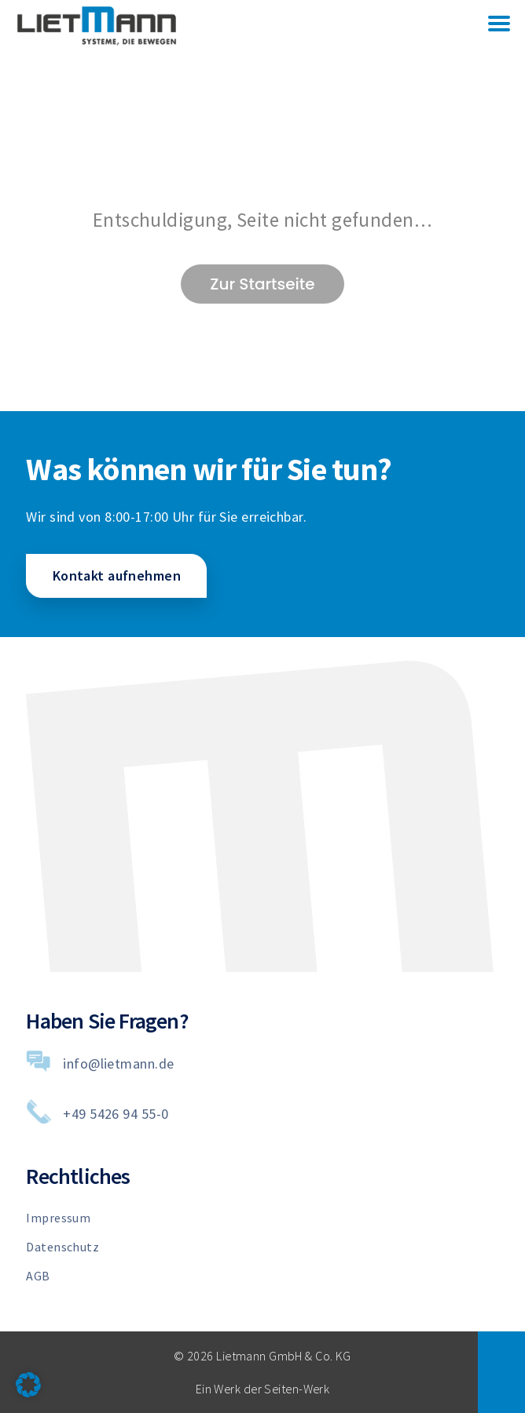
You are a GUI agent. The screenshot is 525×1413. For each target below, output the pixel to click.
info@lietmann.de (118, 1063)
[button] (28, 1385)
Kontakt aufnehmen (117, 575)
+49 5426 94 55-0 (115, 1114)
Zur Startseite (262, 284)
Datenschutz (62, 1247)
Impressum (58, 1217)
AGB (38, 1276)
